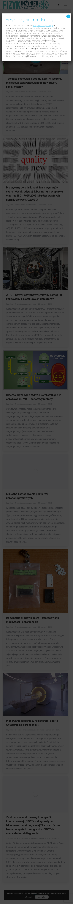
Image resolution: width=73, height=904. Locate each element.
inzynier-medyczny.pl (43, 25)
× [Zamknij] (68, 16)
